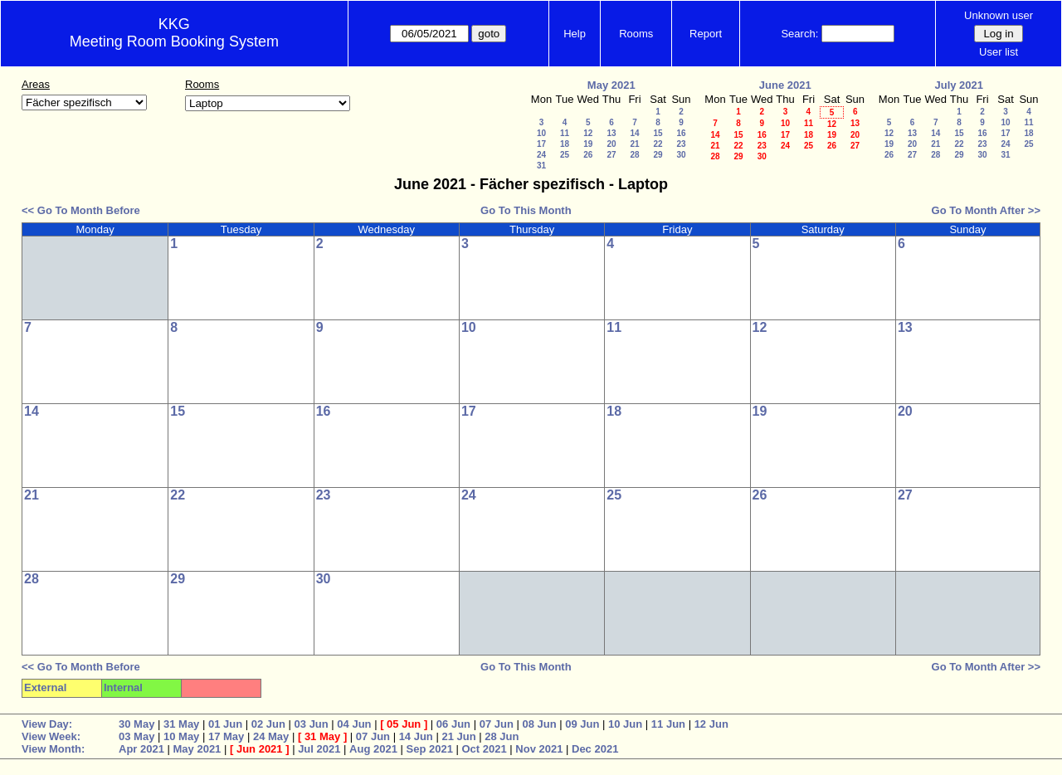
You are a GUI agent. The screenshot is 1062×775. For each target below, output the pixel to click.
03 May (136, 736)
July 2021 (958, 85)
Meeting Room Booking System (174, 41)
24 (541, 154)
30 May (136, 724)
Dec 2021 (595, 749)
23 (680, 144)
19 (587, 144)
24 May (271, 736)
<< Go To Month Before (81, 210)
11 (564, 133)
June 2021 (785, 85)
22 (657, 144)
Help (574, 33)
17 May (226, 736)
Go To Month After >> (986, 210)
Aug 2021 (373, 749)
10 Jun (625, 724)
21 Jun (458, 736)
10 (541, 133)
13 (611, 133)
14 (634, 133)
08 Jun (539, 724)
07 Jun (497, 724)
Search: (799, 33)
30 (680, 154)
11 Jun (668, 724)
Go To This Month (526, 210)
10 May (181, 736)
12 (587, 133)
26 (587, 154)
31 (541, 165)
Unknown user (998, 15)
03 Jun (312, 724)
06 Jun (453, 724)
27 (611, 154)
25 (564, 154)
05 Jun (404, 724)
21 (634, 144)
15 (657, 133)
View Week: (51, 736)
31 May (181, 724)
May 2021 (611, 85)
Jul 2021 (319, 749)
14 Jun (416, 736)
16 (680, 133)
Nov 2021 (539, 749)
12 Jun (711, 724)
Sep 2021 (430, 749)
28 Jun (502, 736)
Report (705, 33)
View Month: (53, 749)
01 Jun (225, 724)
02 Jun (268, 724)
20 (611, 144)
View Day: (47, 724)
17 (541, 144)
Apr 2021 (141, 749)
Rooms (636, 33)
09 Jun (582, 724)
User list (998, 52)
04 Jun (354, 724)
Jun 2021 (259, 749)
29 (657, 154)
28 (634, 154)
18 (564, 144)
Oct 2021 (483, 749)
